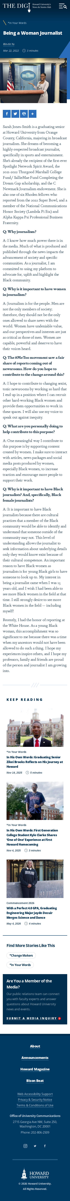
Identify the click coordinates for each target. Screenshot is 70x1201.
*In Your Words (17, 23)
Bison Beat (34, 1080)
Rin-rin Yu (8, 44)
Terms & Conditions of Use (35, 1105)
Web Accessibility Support (35, 1094)
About (35, 1046)
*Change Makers (21, 955)
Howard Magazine (34, 1069)
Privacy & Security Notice (35, 1100)
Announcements (34, 1057)
